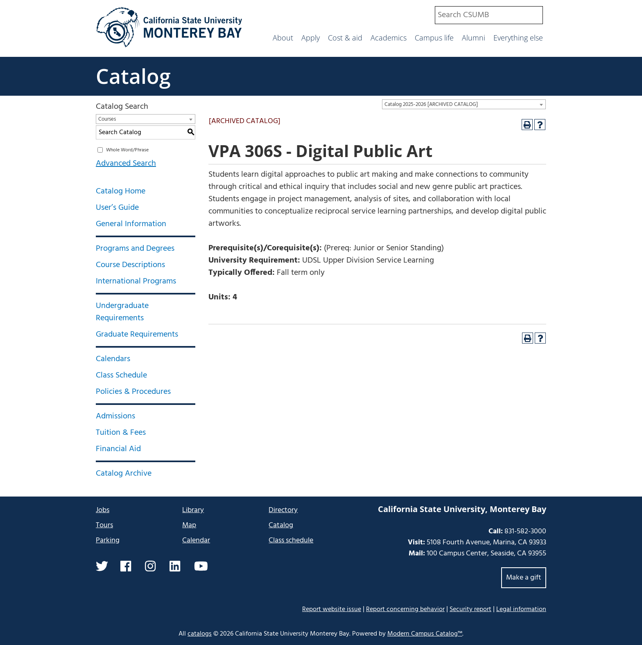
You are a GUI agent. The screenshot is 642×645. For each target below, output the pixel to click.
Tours (104, 525)
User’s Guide (117, 207)
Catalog (133, 76)
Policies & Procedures (133, 391)
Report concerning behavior (405, 609)
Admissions (115, 416)
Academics (389, 38)
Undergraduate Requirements (122, 312)
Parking (108, 540)
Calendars (113, 359)
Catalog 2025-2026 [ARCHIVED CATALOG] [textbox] (431, 104)
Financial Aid (118, 449)
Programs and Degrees (135, 248)
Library (193, 510)
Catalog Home (120, 191)
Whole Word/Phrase (127, 150)
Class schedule (291, 540)
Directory (283, 510)
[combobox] (489, 15)
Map (189, 525)
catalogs (200, 634)
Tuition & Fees (121, 432)
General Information (131, 224)
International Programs (136, 281)
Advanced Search (126, 163)
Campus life (434, 38)
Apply (310, 38)
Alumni (473, 38)
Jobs (102, 510)
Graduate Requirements (137, 334)
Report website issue (331, 609)
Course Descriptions (130, 265)
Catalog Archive (123, 473)
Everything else (518, 38)
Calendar (196, 540)
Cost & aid (345, 38)
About (283, 38)
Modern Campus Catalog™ (424, 634)
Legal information (521, 609)
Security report (470, 609)
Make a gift (523, 578)
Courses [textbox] (107, 119)
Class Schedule (121, 375)
